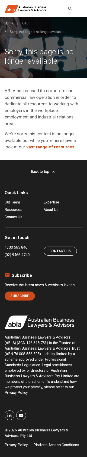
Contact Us (13, 217)
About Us (51, 209)
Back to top (43, 171)
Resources (13, 209)
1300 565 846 (16, 247)
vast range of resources (50, 147)
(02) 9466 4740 (17, 255)
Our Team (12, 202)
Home (9, 23)
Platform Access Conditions (56, 445)
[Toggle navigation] (79, 9)
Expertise (51, 202)
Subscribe (19, 296)
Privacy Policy (16, 445)
